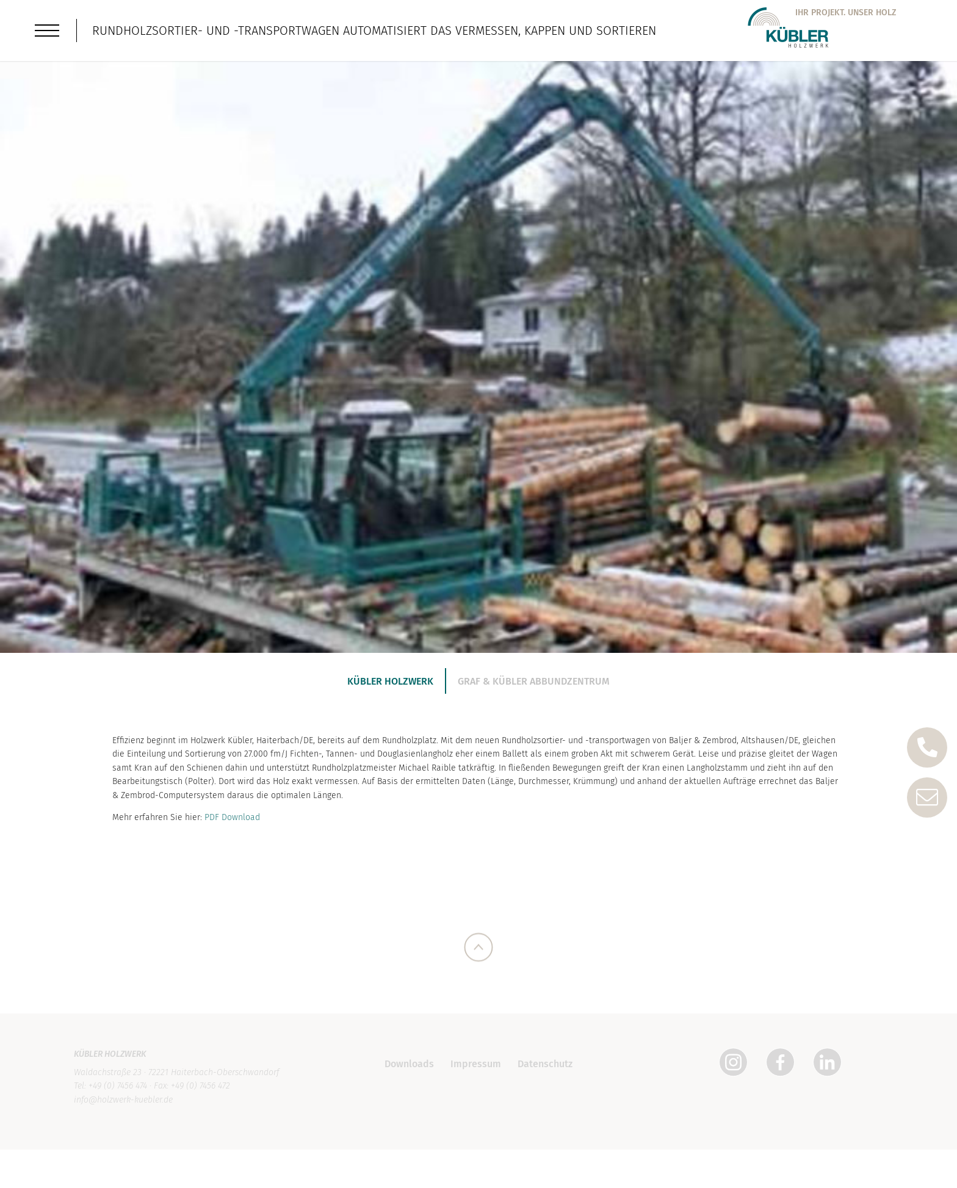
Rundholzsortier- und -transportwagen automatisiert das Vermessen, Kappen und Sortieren (374, 30)
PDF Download (232, 823)
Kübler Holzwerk (390, 681)
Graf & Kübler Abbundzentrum (534, 681)
